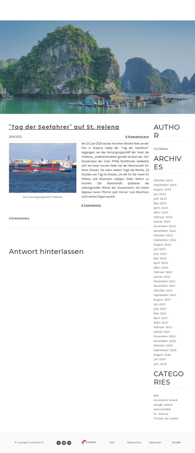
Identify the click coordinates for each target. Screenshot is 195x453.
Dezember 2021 (165, 281)
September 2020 (165, 350)
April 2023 (161, 207)
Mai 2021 (160, 313)
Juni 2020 (160, 363)
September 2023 (165, 184)
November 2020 (165, 341)
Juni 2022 (160, 253)
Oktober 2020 (163, 345)
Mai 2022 (160, 258)
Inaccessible (162, 409)
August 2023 (162, 189)
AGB (111, 442)
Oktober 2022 (163, 235)
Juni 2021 (160, 308)
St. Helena (161, 413)
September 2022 (165, 240)
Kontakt (176, 442)
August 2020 (162, 354)
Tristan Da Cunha (166, 418)
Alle (156, 395)
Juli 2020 (160, 359)
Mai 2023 (160, 203)
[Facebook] (59, 443)
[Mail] (69, 443)
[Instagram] (64, 443)
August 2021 (162, 299)
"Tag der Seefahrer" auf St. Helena (64, 127)
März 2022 (161, 267)
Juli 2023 (160, 194)
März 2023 (161, 212)
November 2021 (165, 285)
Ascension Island (166, 400)
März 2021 (161, 322)
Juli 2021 (160, 304)
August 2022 (162, 244)
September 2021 (165, 295)
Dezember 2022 (165, 226)
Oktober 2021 (163, 290)
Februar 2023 (163, 217)
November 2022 (165, 230)
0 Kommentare (137, 137)
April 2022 (161, 262)
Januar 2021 (162, 331)
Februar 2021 (163, 327)
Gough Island (163, 404)
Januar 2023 (162, 221)
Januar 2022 (162, 276)
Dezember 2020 (165, 336)
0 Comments (91, 205)
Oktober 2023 (163, 180)
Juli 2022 (160, 249)
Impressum (155, 442)
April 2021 (161, 318)
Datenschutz (134, 442)
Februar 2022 (163, 272)
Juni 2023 (160, 198)
